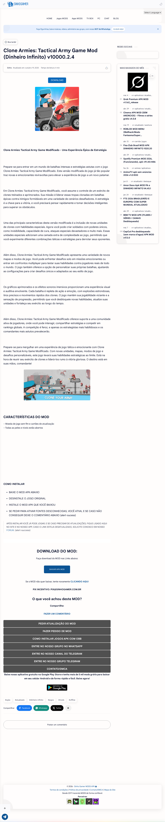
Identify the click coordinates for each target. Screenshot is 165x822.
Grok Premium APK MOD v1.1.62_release (139, 99)
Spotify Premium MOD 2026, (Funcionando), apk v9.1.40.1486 (143, 158)
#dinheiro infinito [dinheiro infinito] (47, 710)
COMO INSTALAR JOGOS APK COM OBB (65, 648)
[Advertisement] (65, 467)
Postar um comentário (65, 735)
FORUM (28, 540)
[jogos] (147, 139)
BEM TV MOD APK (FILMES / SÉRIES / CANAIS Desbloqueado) (141, 216)
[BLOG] (121, 16)
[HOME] (54, 16)
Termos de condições (64, 800)
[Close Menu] (159, 27)
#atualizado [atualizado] (30, 710)
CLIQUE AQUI (124, 27)
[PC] (104, 16)
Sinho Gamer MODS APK (90, 797)
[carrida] (141, 139)
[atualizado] (152, 93)
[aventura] (151, 123)
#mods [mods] (71, 710)
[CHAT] (111, 16)
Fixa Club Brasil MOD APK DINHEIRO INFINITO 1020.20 (141, 145)
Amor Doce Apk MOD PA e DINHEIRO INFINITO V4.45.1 (140, 185)
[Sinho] (19, 66)
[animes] (141, 166)
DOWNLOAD (65, 78)
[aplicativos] (142, 93)
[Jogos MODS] (67, 16)
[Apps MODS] (82, 16)
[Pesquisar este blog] (57, 4)
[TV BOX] (95, 16)
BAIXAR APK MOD (65, 579)
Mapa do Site (114, 800)
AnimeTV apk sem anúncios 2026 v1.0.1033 (141, 171)
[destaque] (150, 179)
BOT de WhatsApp (108, 27)
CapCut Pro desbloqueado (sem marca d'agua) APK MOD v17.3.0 (142, 232)
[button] (160, 4)
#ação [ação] (18, 710)
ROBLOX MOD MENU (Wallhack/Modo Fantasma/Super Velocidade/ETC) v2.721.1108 (141, 130)
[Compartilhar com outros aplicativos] (78, 718)
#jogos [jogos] (61, 710)
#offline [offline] (82, 710)
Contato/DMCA (101, 800)
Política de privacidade (84, 800)
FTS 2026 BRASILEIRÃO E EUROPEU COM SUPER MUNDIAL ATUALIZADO (139, 199)
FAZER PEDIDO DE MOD (65, 641)
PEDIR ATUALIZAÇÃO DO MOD (65, 633)
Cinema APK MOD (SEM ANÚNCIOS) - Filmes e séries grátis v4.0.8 (141, 113)
